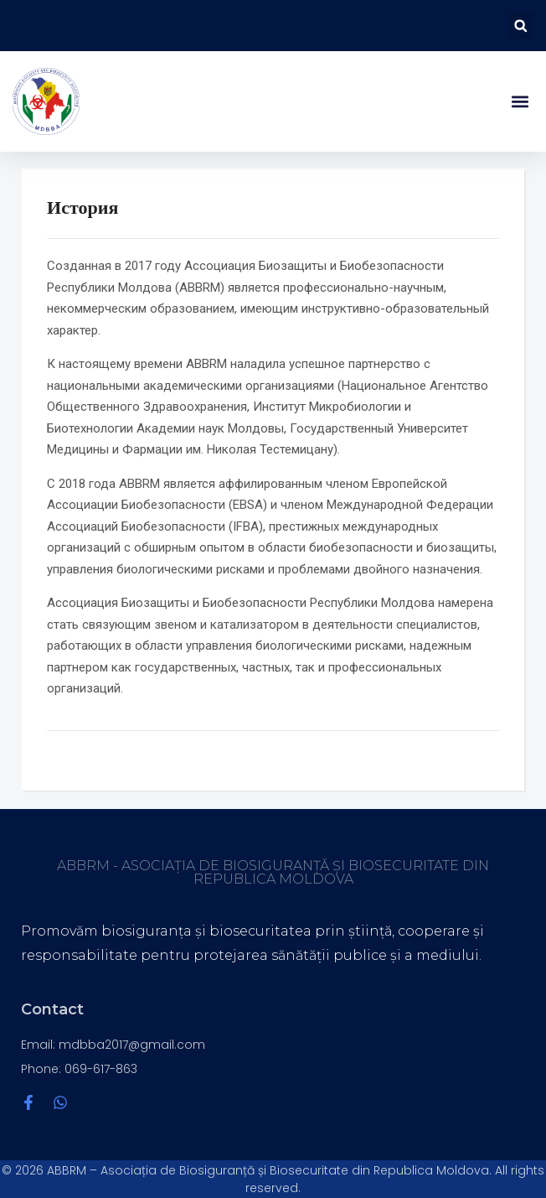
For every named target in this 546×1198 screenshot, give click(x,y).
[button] (520, 26)
